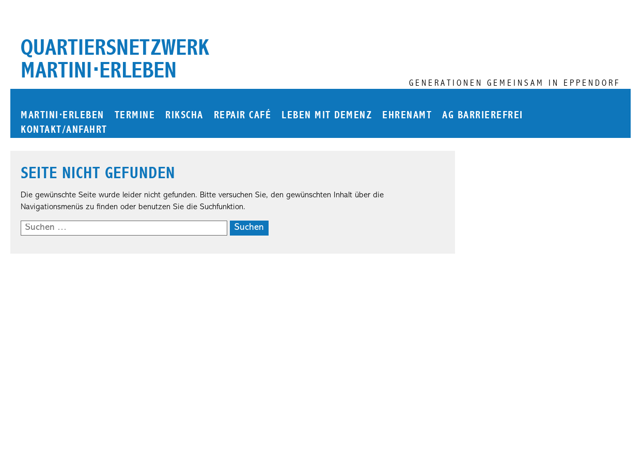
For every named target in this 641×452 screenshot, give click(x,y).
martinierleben (62, 115)
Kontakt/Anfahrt (64, 130)
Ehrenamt (407, 115)
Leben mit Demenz (327, 115)
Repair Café (243, 115)
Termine (135, 115)
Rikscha (184, 115)
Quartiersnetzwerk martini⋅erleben (115, 59)
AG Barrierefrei (482, 115)
